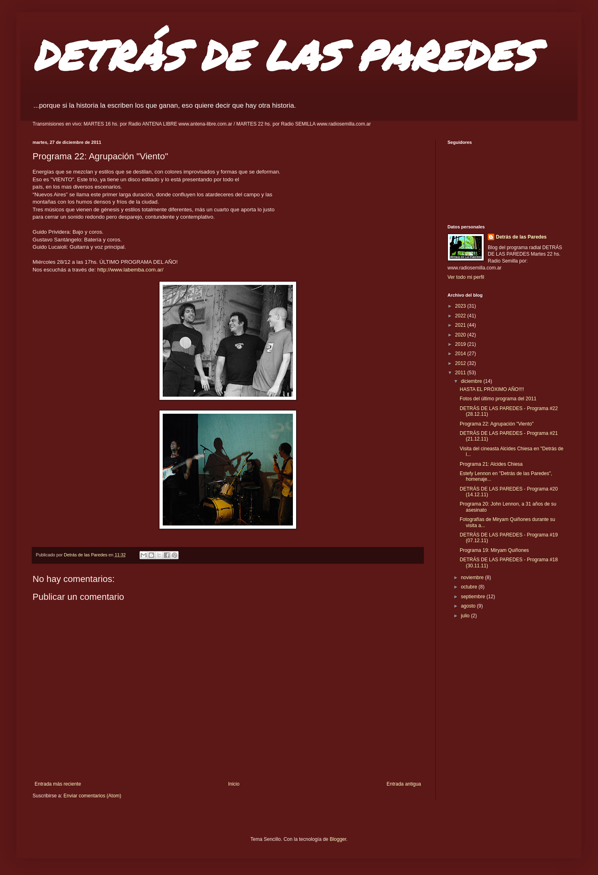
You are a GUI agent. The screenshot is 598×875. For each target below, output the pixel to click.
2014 (461, 353)
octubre (469, 587)
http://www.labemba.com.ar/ (130, 270)
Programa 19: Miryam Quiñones (494, 550)
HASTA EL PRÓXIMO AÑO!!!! (492, 389)
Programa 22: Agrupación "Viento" (497, 424)
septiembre (474, 596)
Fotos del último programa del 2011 (498, 399)
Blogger (338, 839)
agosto (469, 606)
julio (466, 616)
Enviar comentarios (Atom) (92, 796)
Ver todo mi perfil (465, 277)
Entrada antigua (403, 784)
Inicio (234, 784)
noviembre (473, 577)
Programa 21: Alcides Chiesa (491, 464)
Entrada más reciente (58, 784)
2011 (461, 373)
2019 (461, 344)
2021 (461, 325)
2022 (461, 316)
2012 (461, 363)
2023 (461, 306)
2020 (461, 335)
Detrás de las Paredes (521, 237)
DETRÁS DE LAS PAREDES (284, 55)
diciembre (472, 381)
